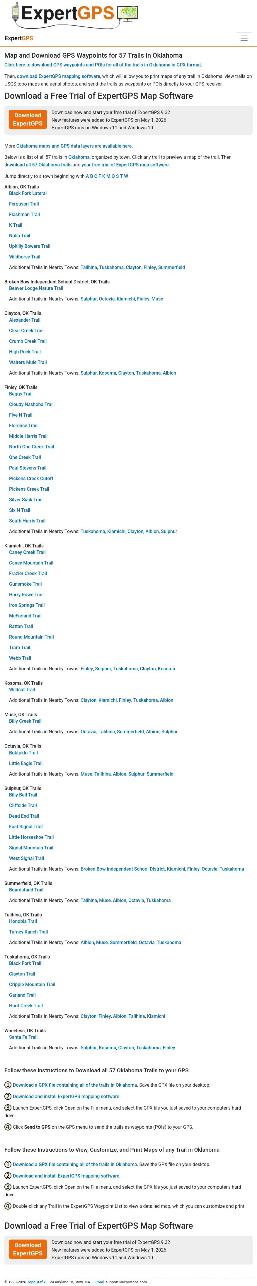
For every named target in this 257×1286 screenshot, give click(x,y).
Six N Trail (19, 510)
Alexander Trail (24, 320)
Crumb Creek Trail (28, 341)
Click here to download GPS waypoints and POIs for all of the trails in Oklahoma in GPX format (102, 65)
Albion (169, 373)
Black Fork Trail (25, 963)
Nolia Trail (19, 235)
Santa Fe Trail (23, 1037)
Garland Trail (22, 995)
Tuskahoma (111, 267)
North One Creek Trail (31, 447)
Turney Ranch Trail (28, 932)
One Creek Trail (25, 457)
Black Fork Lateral (28, 193)
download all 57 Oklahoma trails (38, 165)
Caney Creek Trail (27, 552)
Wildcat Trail (22, 689)
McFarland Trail (25, 616)
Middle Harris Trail (28, 436)
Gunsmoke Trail (25, 584)
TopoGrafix (36, 1282)
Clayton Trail (22, 974)
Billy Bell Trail (23, 795)
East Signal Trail (26, 826)
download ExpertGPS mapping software (58, 76)
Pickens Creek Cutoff (31, 478)
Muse (157, 299)
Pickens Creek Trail (29, 489)
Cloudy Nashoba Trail (31, 404)
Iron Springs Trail (27, 605)
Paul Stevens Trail (28, 468)
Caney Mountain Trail (31, 563)
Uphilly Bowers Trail (29, 246)
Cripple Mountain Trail (32, 984)
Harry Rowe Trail (26, 594)
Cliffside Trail (23, 805)
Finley (150, 267)
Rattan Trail (21, 626)
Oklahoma (79, 157)
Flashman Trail (24, 214)
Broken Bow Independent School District (123, 869)
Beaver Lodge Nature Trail (36, 288)
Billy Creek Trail (25, 721)
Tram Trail (19, 647)
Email (99, 1282)
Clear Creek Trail (26, 330)
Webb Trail (20, 658)
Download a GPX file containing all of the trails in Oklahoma (75, 1085)
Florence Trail (23, 425)
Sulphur (89, 299)
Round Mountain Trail (31, 637)
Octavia (107, 299)
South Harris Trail (27, 521)
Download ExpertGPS (28, 119)
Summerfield (171, 267)
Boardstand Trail (26, 890)
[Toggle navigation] (244, 38)
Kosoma (107, 373)
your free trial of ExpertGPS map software (125, 165)
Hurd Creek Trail (26, 1005)
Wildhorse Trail (24, 257)
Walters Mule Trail (28, 362)
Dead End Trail (24, 816)
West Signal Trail (26, 858)
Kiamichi (126, 299)
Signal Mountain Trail (31, 848)
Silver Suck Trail (25, 499)
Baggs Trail (21, 394)
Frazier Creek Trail (28, 573)
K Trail (15, 225)
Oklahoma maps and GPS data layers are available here (74, 146)
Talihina (89, 267)
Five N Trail (21, 415)
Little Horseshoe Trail (31, 837)
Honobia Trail (23, 921)
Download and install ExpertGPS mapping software (66, 1096)
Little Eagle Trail (25, 763)
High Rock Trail (25, 352)
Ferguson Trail (24, 204)
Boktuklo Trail (23, 753)
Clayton (134, 267)
